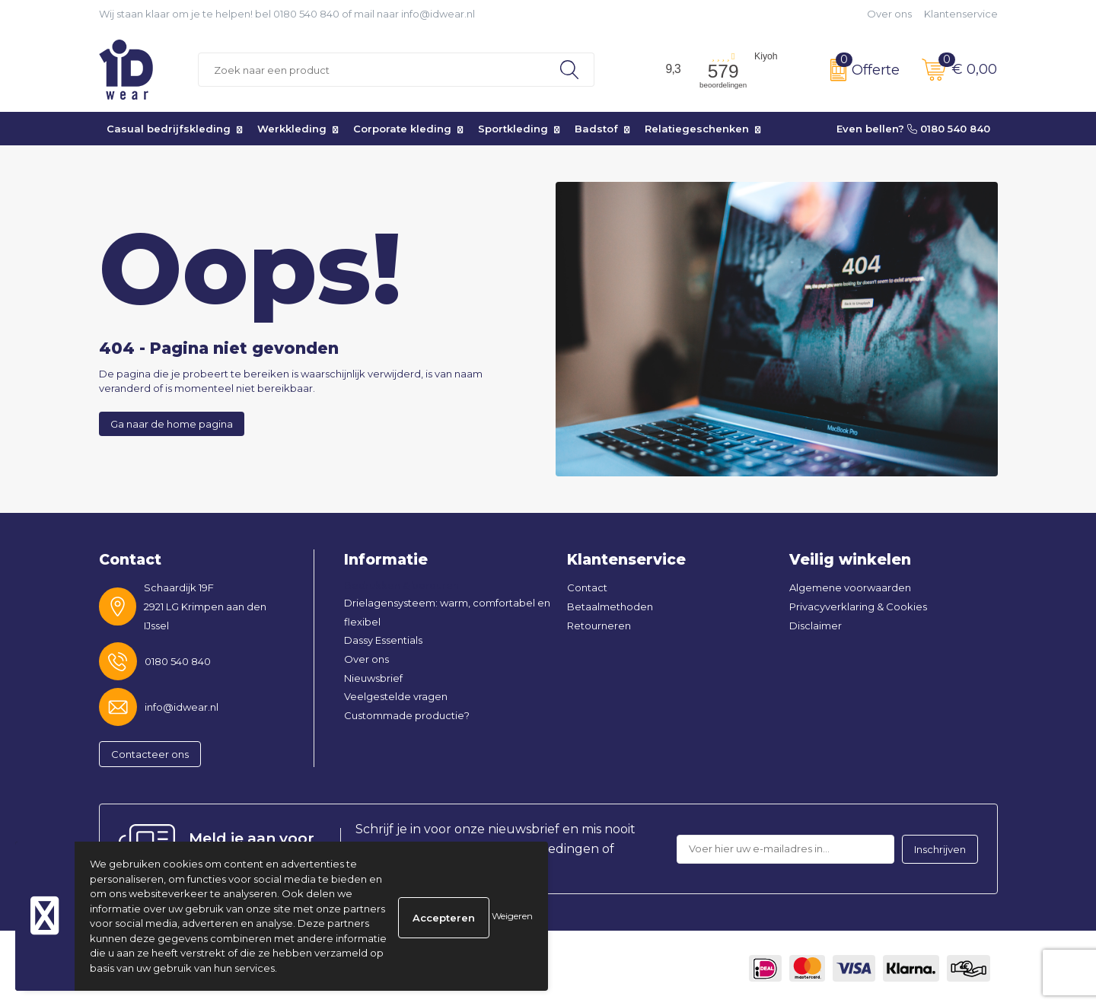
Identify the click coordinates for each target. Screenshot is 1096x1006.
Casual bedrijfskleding (169, 129)
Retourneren (599, 625)
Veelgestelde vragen (396, 696)
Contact (587, 587)
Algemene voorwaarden (850, 587)
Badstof (596, 129)
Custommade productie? (407, 715)
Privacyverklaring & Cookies (858, 606)
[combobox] (372, 70)
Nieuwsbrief (373, 678)
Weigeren (512, 916)
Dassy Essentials (383, 640)
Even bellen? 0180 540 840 (913, 129)
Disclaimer (815, 625)
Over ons (889, 14)
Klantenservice (961, 14)
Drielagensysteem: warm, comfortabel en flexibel (447, 612)
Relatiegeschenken (697, 129)
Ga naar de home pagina (171, 424)
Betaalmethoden (610, 606)
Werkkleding (292, 129)
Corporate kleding (402, 129)
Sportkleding (513, 129)
